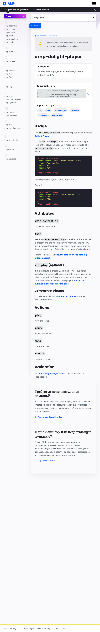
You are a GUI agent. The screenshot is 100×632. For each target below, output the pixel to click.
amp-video (9, 149)
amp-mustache (10, 115)
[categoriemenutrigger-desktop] (42, 25)
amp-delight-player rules (51, 373)
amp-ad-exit (9, 29)
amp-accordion (10, 26)
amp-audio (9, 42)
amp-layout (9, 96)
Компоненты (53, 35)
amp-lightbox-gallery (13, 99)
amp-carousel (10, 61)
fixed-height (60, 110)
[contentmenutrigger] (63, 17)
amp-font (8, 74)
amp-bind (8, 51)
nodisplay (43, 115)
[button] (94, 3)
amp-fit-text (9, 70)
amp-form (8, 77)
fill (40, 110)
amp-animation (11, 39)
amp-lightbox (10, 102)
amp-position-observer (13, 129)
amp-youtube (10, 159)
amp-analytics (10, 32)
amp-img (8, 86)
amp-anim (8, 35)
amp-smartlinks (11, 140)
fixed (48, 110)
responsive (57, 115)
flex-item (75, 110)
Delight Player (42, 136)
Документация (40, 35)
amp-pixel (8, 124)
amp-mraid (9, 112)
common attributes (66, 296)
